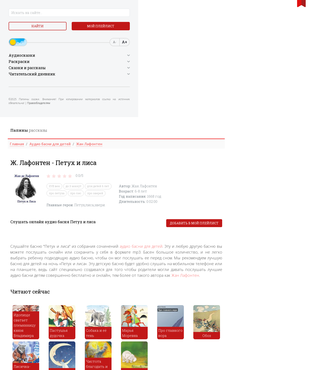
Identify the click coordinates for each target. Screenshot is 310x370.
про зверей (173, 76)
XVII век (131, 69)
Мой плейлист (39, 38)
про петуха (134, 76)
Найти (39, 28)
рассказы (106, 13)
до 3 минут (151, 69)
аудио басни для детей (218, 129)
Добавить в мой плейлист (271, 106)
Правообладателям (40, 117)
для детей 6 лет (176, 69)
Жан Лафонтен (263, 158)
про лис (153, 76)
